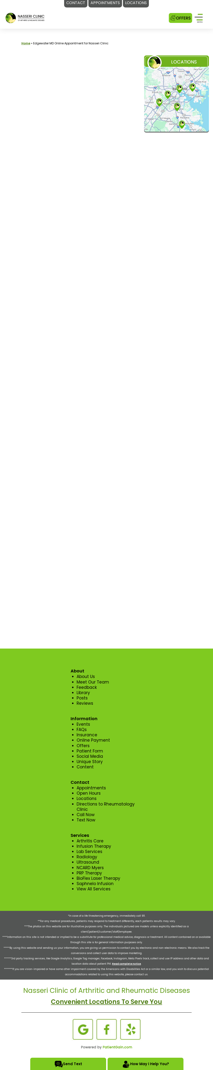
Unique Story (90, 762)
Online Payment (93, 740)
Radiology (87, 857)
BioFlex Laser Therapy (98, 878)
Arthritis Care (90, 841)
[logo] (25, 17)
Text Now (86, 820)
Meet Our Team (93, 682)
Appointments (91, 788)
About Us (86, 676)
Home (25, 43)
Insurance (87, 735)
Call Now (86, 815)
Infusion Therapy (94, 846)
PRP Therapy (89, 873)
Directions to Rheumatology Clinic (106, 806)
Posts (82, 698)
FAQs (82, 729)
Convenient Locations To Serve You (106, 1001)
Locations (87, 798)
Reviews (85, 703)
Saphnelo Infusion (95, 884)
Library (83, 693)
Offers (83, 746)
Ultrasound (88, 862)
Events (83, 724)
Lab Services (89, 851)
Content (85, 767)
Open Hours (89, 793)
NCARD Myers (90, 868)
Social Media (90, 756)
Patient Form (90, 751)
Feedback (87, 687)
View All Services (93, 889)
